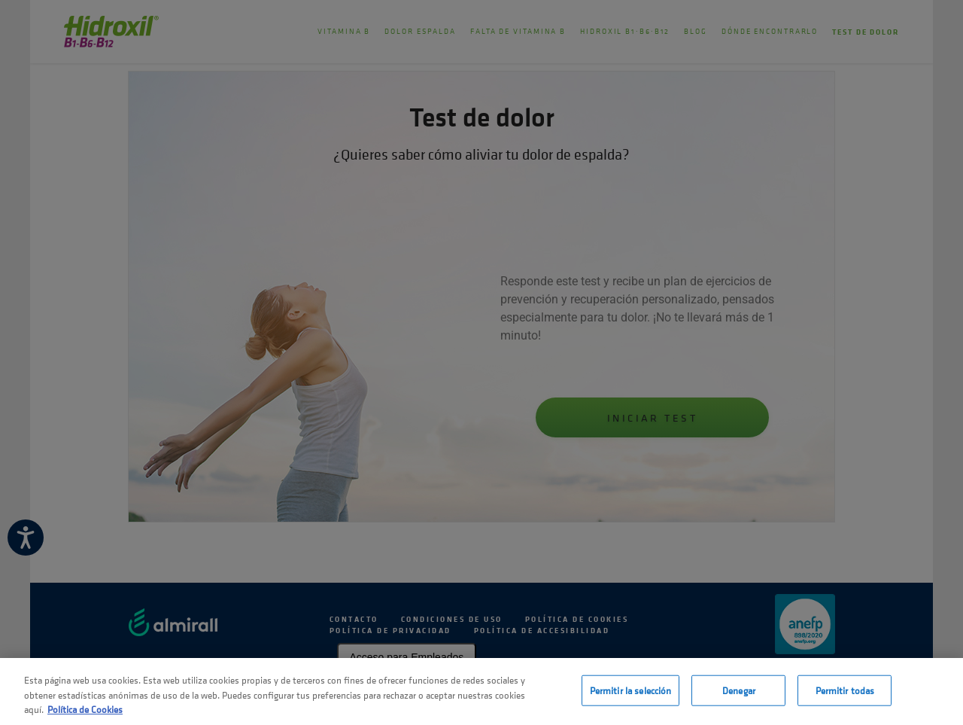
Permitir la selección (631, 690)
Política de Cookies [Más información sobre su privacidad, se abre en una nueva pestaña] (85, 709)
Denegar (738, 690)
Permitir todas (845, 690)
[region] (481, 691)
